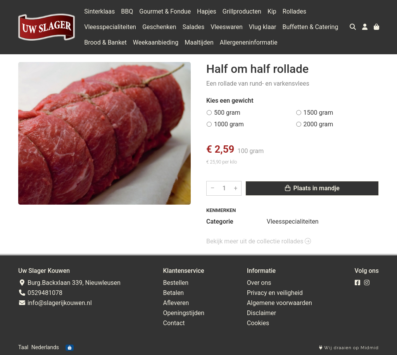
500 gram (227, 112)
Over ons (259, 282)
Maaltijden (199, 42)
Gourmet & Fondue (165, 11)
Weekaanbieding (155, 42)
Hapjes (206, 11)
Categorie (219, 221)
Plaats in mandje (312, 188)
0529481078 (40, 292)
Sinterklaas (99, 11)
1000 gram (229, 124)
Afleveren (176, 303)
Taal (23, 347)
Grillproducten (242, 11)
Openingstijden (184, 313)
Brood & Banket (105, 42)
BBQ (127, 11)
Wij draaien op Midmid (349, 347)
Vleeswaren (227, 27)
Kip (272, 11)
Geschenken (159, 27)
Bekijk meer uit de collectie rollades (258, 241)
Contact (174, 323)
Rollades (294, 11)
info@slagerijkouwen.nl (55, 303)
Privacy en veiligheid (275, 292)
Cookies (258, 323)
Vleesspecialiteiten (110, 27)
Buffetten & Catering (310, 27)
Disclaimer (261, 313)
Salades (194, 27)
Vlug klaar (262, 27)
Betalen (173, 292)
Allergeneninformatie (249, 42)
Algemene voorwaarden (279, 303)
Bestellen (176, 282)
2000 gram (318, 124)
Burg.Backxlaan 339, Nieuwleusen (69, 282)
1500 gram (318, 112)
